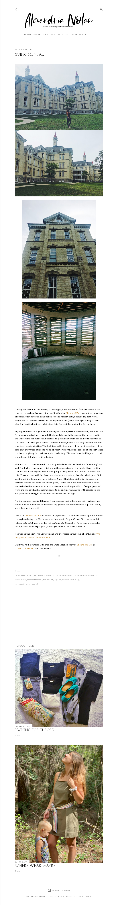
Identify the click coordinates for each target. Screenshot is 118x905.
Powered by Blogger (59, 890)
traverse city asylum (52, 580)
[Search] (101, 9)
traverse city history (70, 580)
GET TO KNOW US (53, 34)
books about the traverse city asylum (37, 575)
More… (82, 34)
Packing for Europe (34, 730)
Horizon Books (25, 548)
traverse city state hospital (26, 584)
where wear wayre (35, 866)
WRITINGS (71, 34)
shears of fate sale (34, 580)
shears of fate (20, 580)
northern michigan (63, 575)
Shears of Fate (73, 413)
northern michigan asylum (85, 575)
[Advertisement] (59, 615)
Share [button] (17, 571)
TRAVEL (36, 34)
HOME (27, 34)
